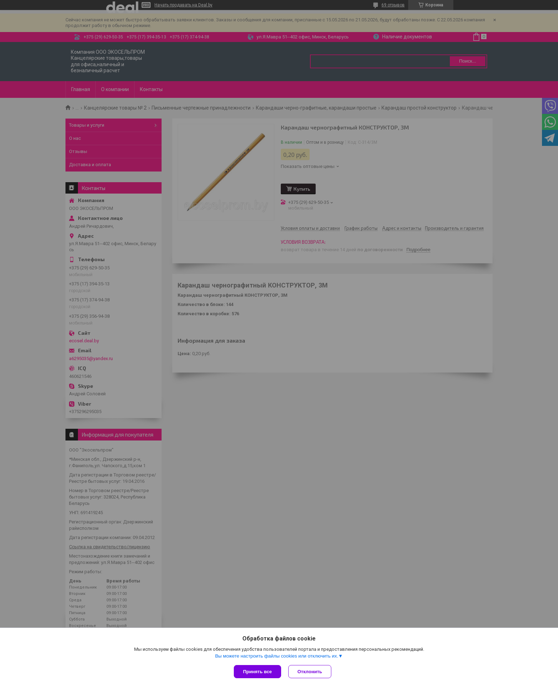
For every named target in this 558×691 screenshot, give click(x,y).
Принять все (257, 671)
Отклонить (310, 671)
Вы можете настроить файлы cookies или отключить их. (276, 656)
